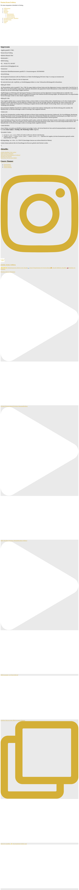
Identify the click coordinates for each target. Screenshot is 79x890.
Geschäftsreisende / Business (11, 18)
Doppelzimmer (10, 15)
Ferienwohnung (11, 17)
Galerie (5, 9)
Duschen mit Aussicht (6, 156)
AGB (5, 22)
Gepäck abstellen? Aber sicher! (8, 152)
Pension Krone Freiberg (8, 2)
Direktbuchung (7, 19)
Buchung (6, 11)
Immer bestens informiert (7, 153)
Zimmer (6, 12)
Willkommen (7, 8)
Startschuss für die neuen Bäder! (9, 158)
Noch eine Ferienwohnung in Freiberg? (10, 155)
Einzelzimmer (10, 14)
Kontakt (6, 21)
